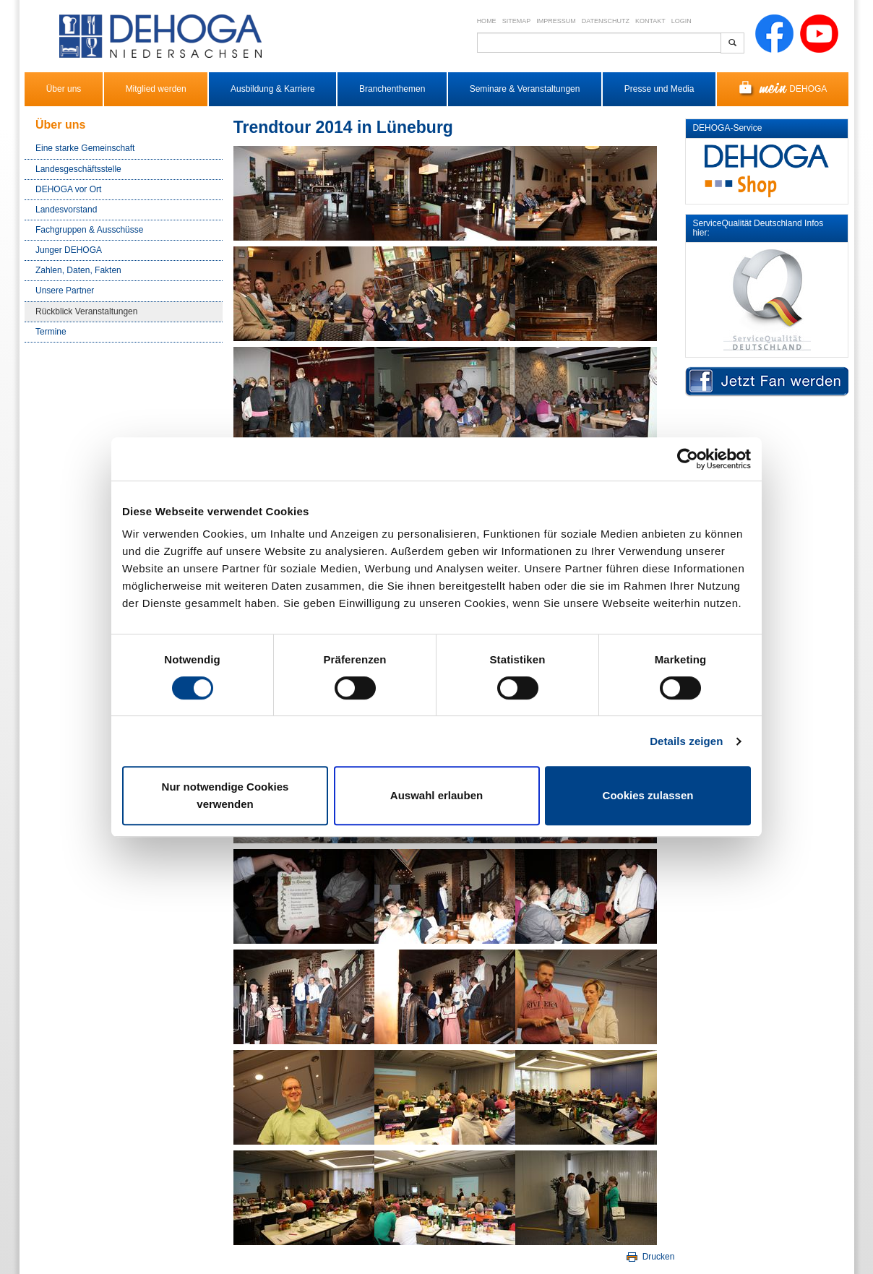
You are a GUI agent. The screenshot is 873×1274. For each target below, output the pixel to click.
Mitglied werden (156, 89)
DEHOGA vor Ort (68, 189)
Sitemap (516, 21)
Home (486, 21)
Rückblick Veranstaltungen (86, 311)
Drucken (649, 1257)
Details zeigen (686, 741)
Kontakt (650, 21)
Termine (50, 332)
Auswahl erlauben (436, 795)
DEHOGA (783, 89)
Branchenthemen (392, 89)
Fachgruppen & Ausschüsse (89, 230)
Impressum (556, 21)
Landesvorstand (66, 210)
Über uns (64, 89)
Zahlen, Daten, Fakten (78, 270)
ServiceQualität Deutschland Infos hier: (757, 228)
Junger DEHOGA (68, 250)
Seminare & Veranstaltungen (525, 89)
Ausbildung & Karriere (273, 89)
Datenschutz (605, 21)
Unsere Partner (64, 290)
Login (681, 21)
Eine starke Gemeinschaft (84, 148)
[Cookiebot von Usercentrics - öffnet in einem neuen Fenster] (687, 459)
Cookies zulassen (648, 795)
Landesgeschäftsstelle (78, 169)
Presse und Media (659, 89)
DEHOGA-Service (727, 128)
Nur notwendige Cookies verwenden (225, 795)
